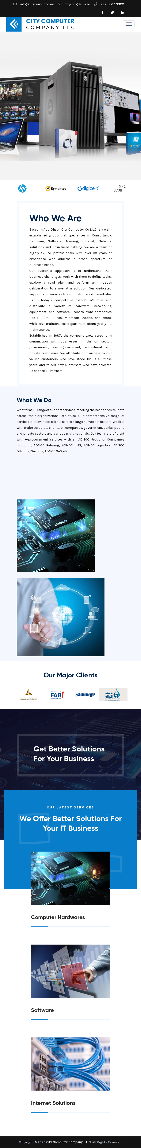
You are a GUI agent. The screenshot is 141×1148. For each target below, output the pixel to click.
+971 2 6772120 (112, 4)
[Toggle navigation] (129, 24)
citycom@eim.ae (77, 4)
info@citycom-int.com (37, 4)
